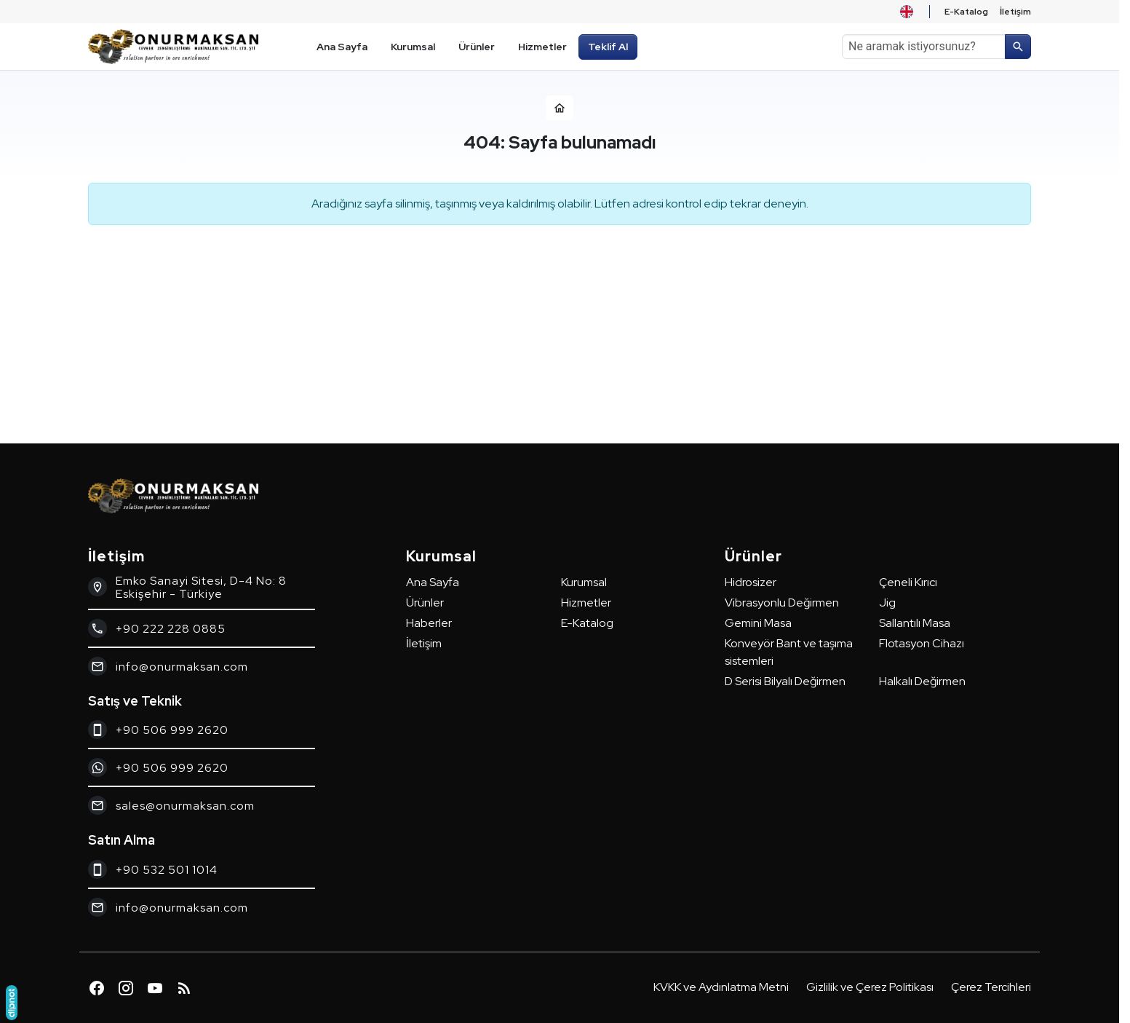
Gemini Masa (758, 623)
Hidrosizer (750, 582)
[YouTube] (155, 988)
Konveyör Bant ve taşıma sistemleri (789, 652)
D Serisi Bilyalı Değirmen (785, 681)
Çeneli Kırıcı (908, 582)
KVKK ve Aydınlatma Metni (721, 987)
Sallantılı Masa (914, 623)
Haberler (429, 623)
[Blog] (184, 988)
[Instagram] (126, 988)
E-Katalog (587, 623)
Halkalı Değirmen (922, 681)
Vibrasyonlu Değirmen (782, 602)
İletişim (424, 643)
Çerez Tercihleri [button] (991, 987)
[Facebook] (96, 988)
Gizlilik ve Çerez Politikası (870, 987)
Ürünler (425, 602)
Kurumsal (584, 582)
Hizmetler (586, 602)
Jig (887, 602)
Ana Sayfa (432, 582)
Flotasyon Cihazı (921, 643)
